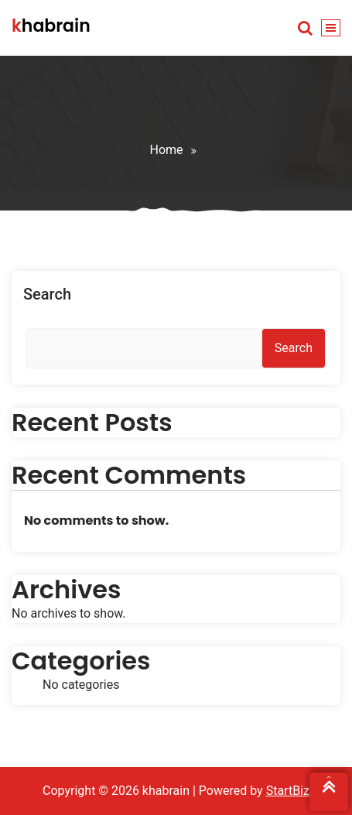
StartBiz (287, 790)
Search (47, 294)
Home (166, 149)
